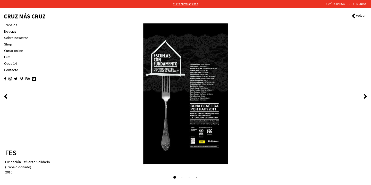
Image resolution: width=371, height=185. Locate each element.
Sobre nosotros (16, 37)
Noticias (10, 31)
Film (7, 57)
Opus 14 (10, 63)
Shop (8, 44)
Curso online (13, 50)
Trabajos (10, 25)
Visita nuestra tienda (185, 4)
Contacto (11, 70)
